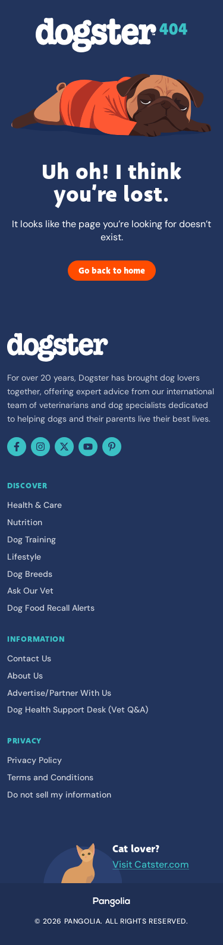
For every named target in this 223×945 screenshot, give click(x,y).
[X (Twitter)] (64, 446)
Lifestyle (24, 556)
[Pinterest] (111, 446)
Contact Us (29, 658)
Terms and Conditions (50, 777)
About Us (25, 675)
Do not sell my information (59, 794)
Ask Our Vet (30, 590)
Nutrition (24, 522)
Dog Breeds (29, 574)
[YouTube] (88, 446)
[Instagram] (40, 446)
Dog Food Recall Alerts (51, 607)
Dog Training (31, 539)
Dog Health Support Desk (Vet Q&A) (77, 709)
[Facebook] (16, 446)
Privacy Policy (34, 760)
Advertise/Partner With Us (59, 692)
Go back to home (111, 271)
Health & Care (34, 505)
